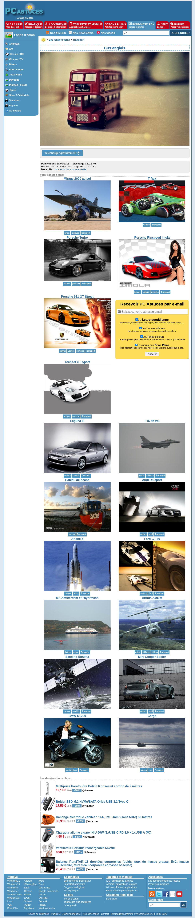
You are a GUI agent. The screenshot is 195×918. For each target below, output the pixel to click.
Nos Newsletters (83, 32)
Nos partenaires (91, 914)
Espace (13, 105)
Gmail (27, 898)
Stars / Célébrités (19, 95)
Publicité (55, 914)
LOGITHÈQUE (55, 25)
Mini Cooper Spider (152, 656)
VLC (9, 905)
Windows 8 (13, 887)
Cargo (152, 716)
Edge (26, 887)
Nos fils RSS (58, 32)
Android (28, 881)
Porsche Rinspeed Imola (152, 237)
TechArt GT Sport (77, 362)
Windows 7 (13, 891)
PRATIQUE (34, 25)
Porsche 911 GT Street (77, 296)
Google (42, 894)
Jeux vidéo (15, 74)
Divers (13, 64)
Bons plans (111, 898)
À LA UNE (14, 25)
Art (11, 48)
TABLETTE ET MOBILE (85, 25)
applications (118, 881)
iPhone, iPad (30, 884)
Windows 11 (13, 881)
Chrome (28, 891)
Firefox (27, 894)
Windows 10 (13, 884)
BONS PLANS (115, 25)
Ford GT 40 (152, 538)
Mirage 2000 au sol (77, 178)
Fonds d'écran (24, 35)
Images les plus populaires (77, 902)
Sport (13, 90)
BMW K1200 (77, 716)
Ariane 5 (77, 538)
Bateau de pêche (77, 480)
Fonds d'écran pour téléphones (122, 890)
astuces (129, 881)
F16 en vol (152, 421)
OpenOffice (44, 887)
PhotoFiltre (12, 908)
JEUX (162, 25)
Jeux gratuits (70, 905)
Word (41, 881)
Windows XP (13, 898)
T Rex (152, 178)
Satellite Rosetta (77, 656)
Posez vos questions (158, 884)
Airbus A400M (152, 598)
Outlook (28, 901)
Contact (105, 914)
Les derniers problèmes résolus (164, 881)
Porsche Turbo (77, 237)
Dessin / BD (17, 54)
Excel (41, 884)
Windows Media (47, 908)
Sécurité (43, 901)
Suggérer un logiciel (74, 887)
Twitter (27, 905)
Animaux (14, 43)
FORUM (179, 25)
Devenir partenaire (71, 914)
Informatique (16, 69)
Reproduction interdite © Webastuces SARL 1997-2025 (139, 914)
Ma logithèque (71, 890)
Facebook (29, 908)
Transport (14, 100)
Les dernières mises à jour (77, 881)
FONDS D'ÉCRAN (141, 25)
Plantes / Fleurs (18, 84)
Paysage (14, 79)
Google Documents (48, 891)
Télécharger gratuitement (62, 153)
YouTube (43, 898)
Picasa (42, 905)
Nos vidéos (108, 32)
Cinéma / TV (16, 59)
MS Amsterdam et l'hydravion (77, 598)
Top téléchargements (74, 884)
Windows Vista (14, 894)
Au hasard (15, 110)
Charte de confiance (38, 914)
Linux (10, 901)
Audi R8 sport (152, 480)
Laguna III (77, 421)
